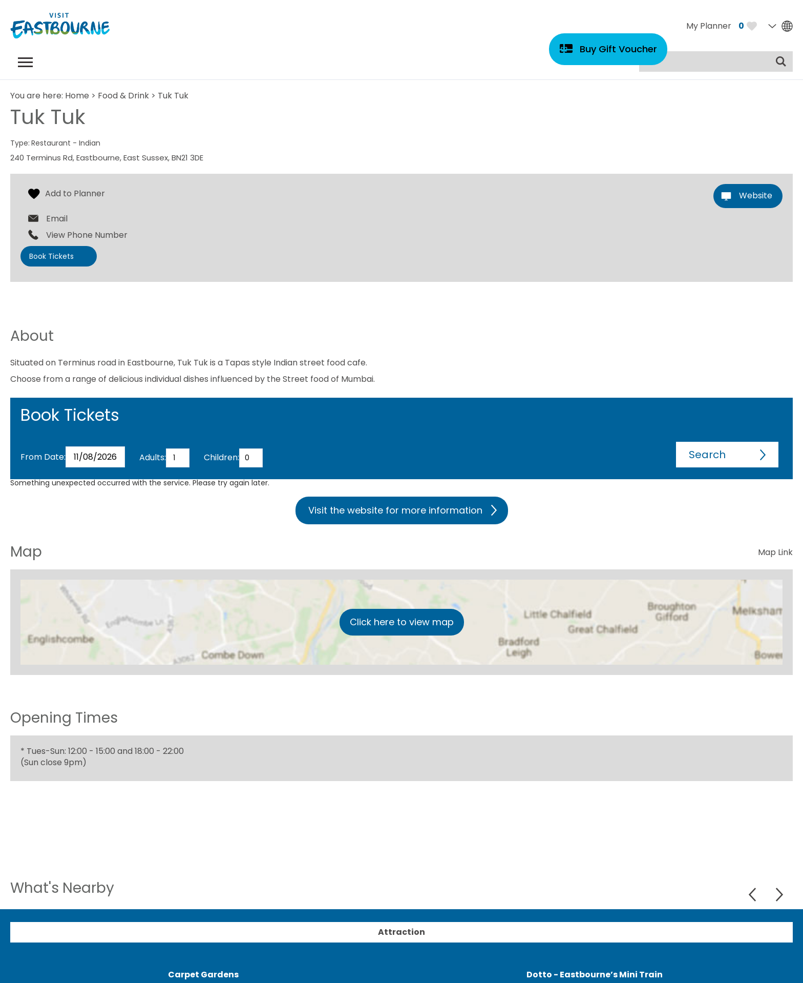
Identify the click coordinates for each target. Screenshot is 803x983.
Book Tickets (51, 256)
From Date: (43, 457)
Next (779, 894)
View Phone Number (87, 235)
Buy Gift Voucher (618, 49)
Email (57, 218)
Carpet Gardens (203, 974)
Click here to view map (402, 622)
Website (755, 195)
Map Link (775, 552)
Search (707, 454)
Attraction (401, 932)
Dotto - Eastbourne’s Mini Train (594, 974)
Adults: (152, 457)
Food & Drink (123, 95)
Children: (221, 457)
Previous (753, 894)
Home (77, 95)
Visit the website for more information (395, 510)
